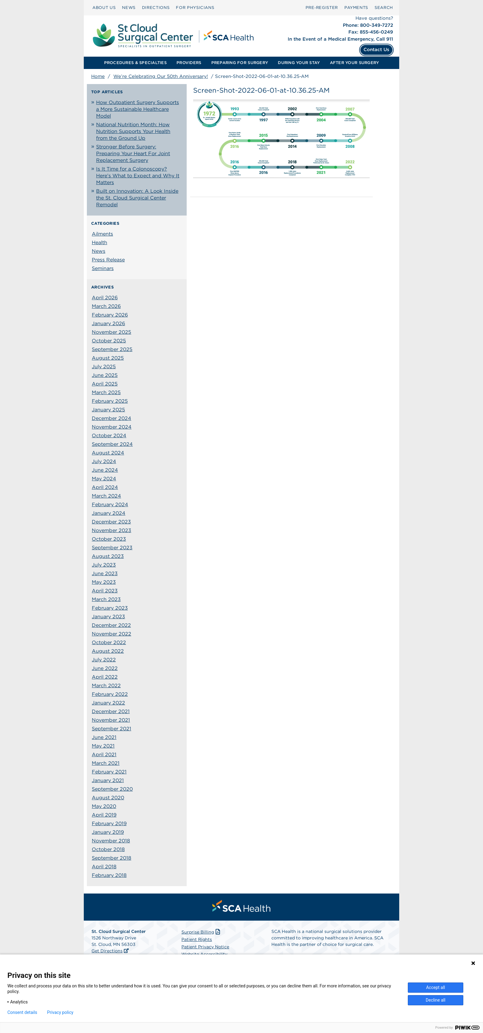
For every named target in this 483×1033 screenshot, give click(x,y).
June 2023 (105, 573)
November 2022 (111, 634)
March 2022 (106, 685)
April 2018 (104, 867)
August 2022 (108, 651)
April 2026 (105, 298)
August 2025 (108, 358)
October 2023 (109, 539)
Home (98, 76)
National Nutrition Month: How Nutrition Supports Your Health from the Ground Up (133, 131)
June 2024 (105, 470)
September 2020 (112, 789)
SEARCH (384, 7)
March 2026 (106, 306)
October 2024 (109, 435)
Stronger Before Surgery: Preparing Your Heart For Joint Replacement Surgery (133, 153)
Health (99, 242)
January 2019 (108, 832)
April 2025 (105, 384)
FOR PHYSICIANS (195, 7)
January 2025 (108, 410)
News (98, 251)
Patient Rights (196, 939)
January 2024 (108, 513)
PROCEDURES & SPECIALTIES (135, 62)
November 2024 (112, 427)
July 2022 (104, 660)
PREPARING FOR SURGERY (239, 62)
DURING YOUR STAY (299, 62)
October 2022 (109, 642)
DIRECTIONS (156, 7)
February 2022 (110, 694)
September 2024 (112, 444)
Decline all (435, 1000)
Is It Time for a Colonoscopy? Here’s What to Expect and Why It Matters (137, 175)
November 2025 (111, 332)
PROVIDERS (189, 62)
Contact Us (376, 49)
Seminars (103, 268)
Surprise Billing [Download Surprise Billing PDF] (201, 932)
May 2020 (104, 806)
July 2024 (104, 461)
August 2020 (108, 798)
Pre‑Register (322, 7)
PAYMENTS (356, 7)
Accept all (435, 987)
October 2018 (108, 849)
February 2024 (110, 504)
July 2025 (104, 366)
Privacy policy (60, 1012)
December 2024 (111, 418)
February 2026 (110, 315)
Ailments (102, 234)
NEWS (129, 7)
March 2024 (106, 496)
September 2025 (112, 349)
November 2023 (111, 530)
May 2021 (103, 746)
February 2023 (110, 608)
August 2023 (108, 556)
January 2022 (108, 703)
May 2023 (104, 582)
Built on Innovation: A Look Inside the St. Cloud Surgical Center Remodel (137, 198)
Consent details (22, 1012)
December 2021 (111, 711)
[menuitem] (104, 7)
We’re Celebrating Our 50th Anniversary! (160, 76)
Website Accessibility (204, 954)
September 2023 (112, 548)
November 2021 (111, 720)
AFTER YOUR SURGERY (354, 62)
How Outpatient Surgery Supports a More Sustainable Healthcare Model (137, 109)
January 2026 (108, 323)
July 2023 (104, 565)
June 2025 (105, 375)
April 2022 (105, 677)
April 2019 (104, 815)
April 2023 (105, 591)
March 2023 (106, 599)
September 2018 (111, 858)
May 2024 (104, 479)
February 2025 (110, 401)
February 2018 (109, 875)
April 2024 (105, 487)
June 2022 (105, 668)
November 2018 (111, 841)
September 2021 (111, 729)
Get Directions (107, 950)
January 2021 (108, 780)
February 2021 (109, 772)
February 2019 (109, 823)
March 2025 (106, 392)
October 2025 (109, 341)
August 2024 (108, 453)
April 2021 (104, 754)
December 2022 (111, 625)
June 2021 (104, 737)
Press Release (108, 260)
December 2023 (111, 522)
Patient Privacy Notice (205, 946)
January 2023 (108, 616)
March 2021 (106, 763)
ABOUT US (104, 7)
